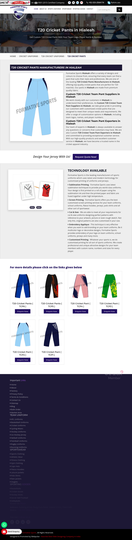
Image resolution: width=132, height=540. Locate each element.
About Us (43, 9)
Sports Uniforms (54, 9)
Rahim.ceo (114, 2)
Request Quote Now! (85, 156)
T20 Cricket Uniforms (52, 56)
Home (36, 9)
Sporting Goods (79, 9)
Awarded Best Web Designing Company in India (60, 536)
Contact (89, 9)
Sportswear (66, 9)
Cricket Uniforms (28, 56)
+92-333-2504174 (95, 2)
